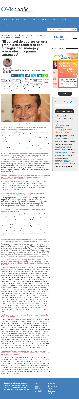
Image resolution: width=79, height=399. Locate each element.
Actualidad (16, 19)
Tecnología (46, 19)
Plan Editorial (38, 391)
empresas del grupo (61, 152)
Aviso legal (51, 383)
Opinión (26, 19)
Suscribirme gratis (64, 111)
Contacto (6, 24)
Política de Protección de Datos (64, 168)
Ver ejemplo (68, 102)
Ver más (65, 93)
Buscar (73, 29)
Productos (35, 19)
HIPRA (45, 83)
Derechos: (66, 154)
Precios (55, 19)
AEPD (60, 166)
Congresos (64, 19)
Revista (6, 19)
